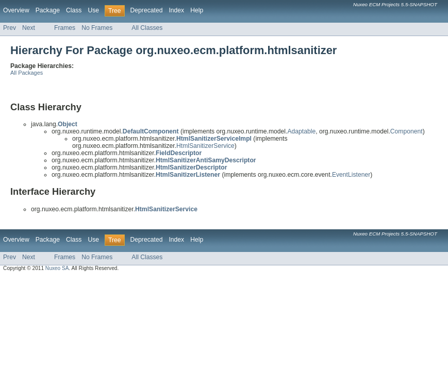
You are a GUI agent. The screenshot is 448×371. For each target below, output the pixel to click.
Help (196, 10)
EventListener (351, 174)
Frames (64, 27)
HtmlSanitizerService (205, 145)
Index (176, 10)
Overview (16, 10)
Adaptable (301, 131)
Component (406, 131)
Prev (9, 27)
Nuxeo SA (57, 268)
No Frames (96, 27)
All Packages (26, 73)
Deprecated (146, 10)
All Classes (146, 27)
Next (28, 27)
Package (48, 10)
